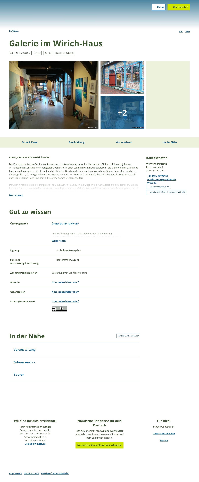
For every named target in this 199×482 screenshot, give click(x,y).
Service (164, 441)
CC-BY (96, 127)
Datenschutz (31, 474)
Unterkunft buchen (164, 434)
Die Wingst (14, 31)
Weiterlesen (16, 200)
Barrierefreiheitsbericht (55, 474)
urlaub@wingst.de (35, 445)
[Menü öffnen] (157, 9)
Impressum (15, 474)
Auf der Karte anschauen (128, 337)
